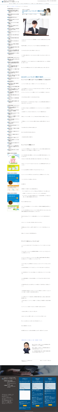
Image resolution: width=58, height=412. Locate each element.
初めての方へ (11, 3)
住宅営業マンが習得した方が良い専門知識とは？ (13, 92)
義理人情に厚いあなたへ (14, 17)
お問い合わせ (47, 3)
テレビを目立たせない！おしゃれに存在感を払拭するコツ (13, 107)
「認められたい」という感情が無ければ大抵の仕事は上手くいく (27, 361)
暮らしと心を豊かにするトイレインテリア (13, 132)
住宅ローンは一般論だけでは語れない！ (13, 69)
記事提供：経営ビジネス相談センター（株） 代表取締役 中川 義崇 (31, 340)
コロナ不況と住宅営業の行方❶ (15, 86)
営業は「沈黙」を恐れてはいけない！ (13, 95)
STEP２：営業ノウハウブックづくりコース (7, 399)
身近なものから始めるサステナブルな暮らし (13, 143)
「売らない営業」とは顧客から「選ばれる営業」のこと (13, 84)
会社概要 (8, 402)
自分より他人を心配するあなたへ (13, 35)
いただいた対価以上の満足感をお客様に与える (13, 44)
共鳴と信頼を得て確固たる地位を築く (13, 38)
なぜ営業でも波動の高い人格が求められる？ (13, 101)
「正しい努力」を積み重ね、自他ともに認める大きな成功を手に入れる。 (13, 50)
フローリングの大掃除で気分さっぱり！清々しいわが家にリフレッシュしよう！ (13, 146)
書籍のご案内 (38, 3)
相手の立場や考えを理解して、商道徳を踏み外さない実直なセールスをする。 (13, 11)
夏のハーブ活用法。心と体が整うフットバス (13, 129)
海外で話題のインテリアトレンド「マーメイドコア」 (13, 119)
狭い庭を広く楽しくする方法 (15, 149)
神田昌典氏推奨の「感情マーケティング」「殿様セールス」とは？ (13, 66)
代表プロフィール (42, 3)
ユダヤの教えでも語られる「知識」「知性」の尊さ (13, 59)
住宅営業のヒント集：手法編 (32, 14)
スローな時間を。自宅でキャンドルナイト (13, 135)
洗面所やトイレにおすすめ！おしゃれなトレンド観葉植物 (13, 110)
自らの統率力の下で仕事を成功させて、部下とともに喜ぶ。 (13, 29)
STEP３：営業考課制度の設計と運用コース (7, 400)
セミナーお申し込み (21, 3)
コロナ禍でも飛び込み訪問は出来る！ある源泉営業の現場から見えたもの (13, 63)
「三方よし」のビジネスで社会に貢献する (13, 23)
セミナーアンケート (10, 395)
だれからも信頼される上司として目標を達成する (13, 26)
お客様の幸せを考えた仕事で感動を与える (13, 14)
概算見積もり (12, 81)
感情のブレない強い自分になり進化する (13, 41)
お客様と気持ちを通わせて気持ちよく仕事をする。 (13, 47)
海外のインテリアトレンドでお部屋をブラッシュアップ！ (13, 113)
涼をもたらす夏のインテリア (15, 137)
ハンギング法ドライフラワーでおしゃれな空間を (13, 122)
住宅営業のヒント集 (15, 3)
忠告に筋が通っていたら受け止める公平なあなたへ (13, 53)
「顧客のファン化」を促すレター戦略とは (45, 360)
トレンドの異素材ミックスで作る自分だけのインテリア (13, 116)
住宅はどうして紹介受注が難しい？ (13, 98)
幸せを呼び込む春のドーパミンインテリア (13, 126)
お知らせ (11, 402)
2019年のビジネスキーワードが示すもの (13, 32)
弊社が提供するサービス (27, 3)
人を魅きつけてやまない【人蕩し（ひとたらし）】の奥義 (13, 75)
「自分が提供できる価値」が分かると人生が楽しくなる (13, 72)
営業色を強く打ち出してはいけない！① (13, 78)
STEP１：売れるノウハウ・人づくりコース (7, 398)
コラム (28, 14)
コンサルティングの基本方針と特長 (6, 397)
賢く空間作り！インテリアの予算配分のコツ (13, 140)
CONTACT (29, 369)
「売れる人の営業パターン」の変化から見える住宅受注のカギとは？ (13, 89)
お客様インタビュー (33, 3)
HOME (3, 394)
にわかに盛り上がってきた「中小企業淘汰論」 (13, 20)
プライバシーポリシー (9, 403)
